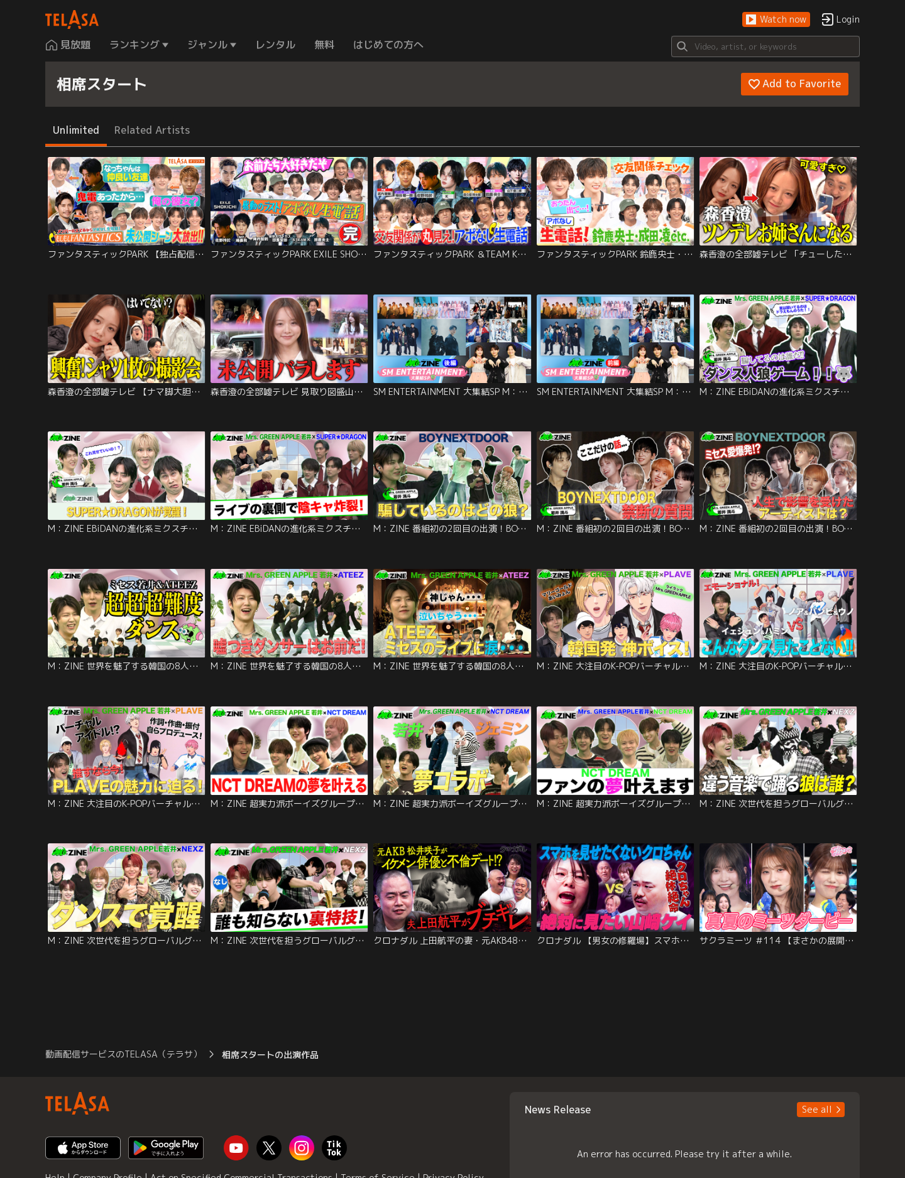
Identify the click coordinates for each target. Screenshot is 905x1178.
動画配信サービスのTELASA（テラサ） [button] (123, 1054)
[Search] (765, 46)
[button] (776, 20)
